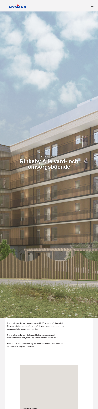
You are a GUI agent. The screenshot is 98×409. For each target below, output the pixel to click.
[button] (90, 6)
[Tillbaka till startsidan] (17, 5)
